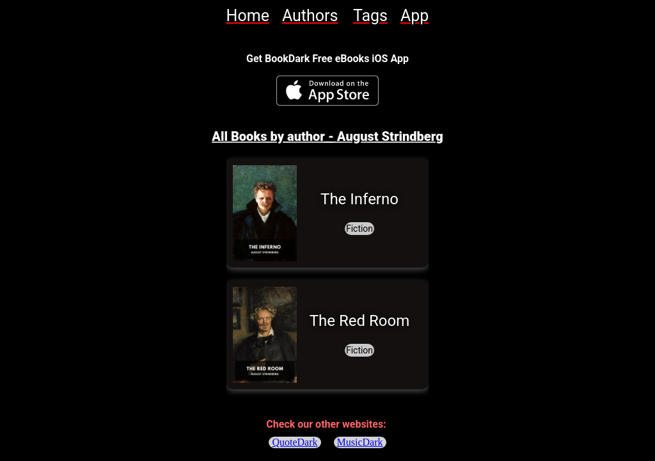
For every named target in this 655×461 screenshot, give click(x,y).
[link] (247, 15)
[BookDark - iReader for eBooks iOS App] (327, 91)
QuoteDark (294, 442)
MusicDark (360, 442)
